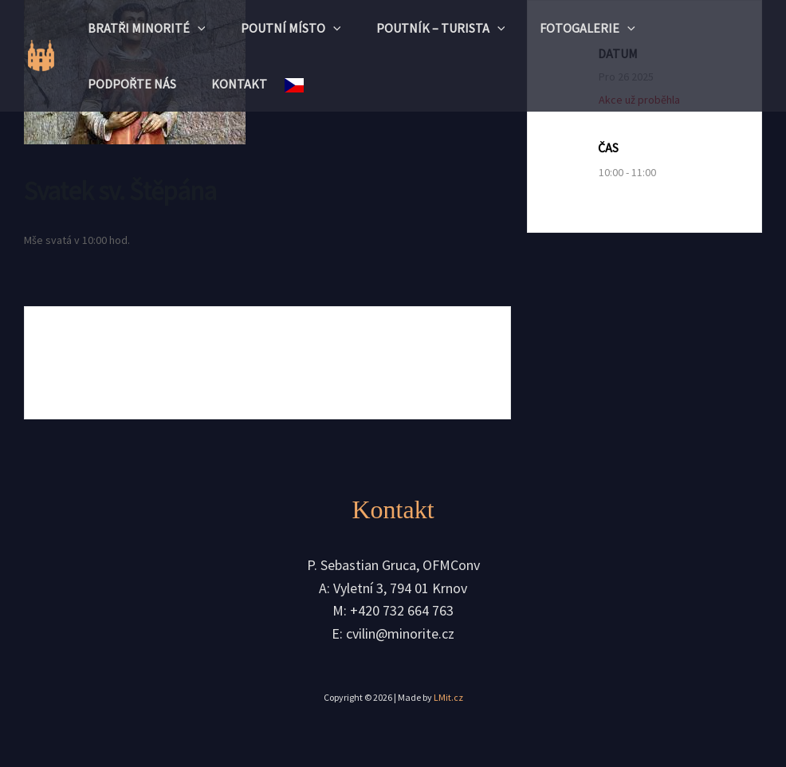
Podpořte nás (134, 84)
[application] (200, 28)
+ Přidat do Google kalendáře (155, 362)
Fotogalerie (604, 28)
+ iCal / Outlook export (395, 362)
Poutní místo (298, 28)
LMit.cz (448, 698)
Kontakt (246, 84)
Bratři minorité (149, 28)
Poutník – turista (452, 28)
